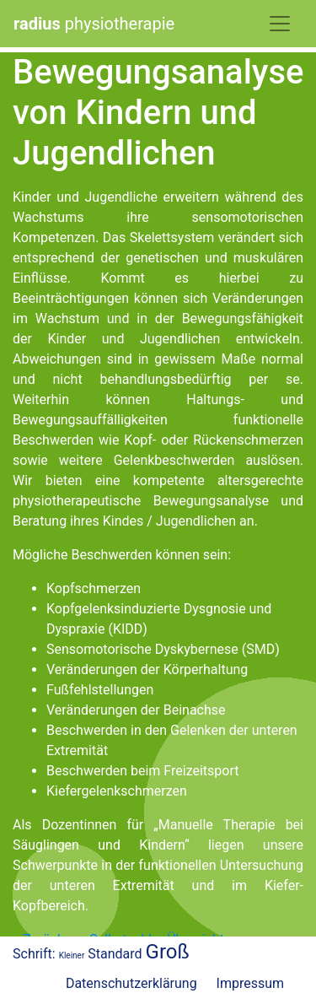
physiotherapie (93, 23)
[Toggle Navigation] (280, 24)
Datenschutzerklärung (131, 983)
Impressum (251, 983)
